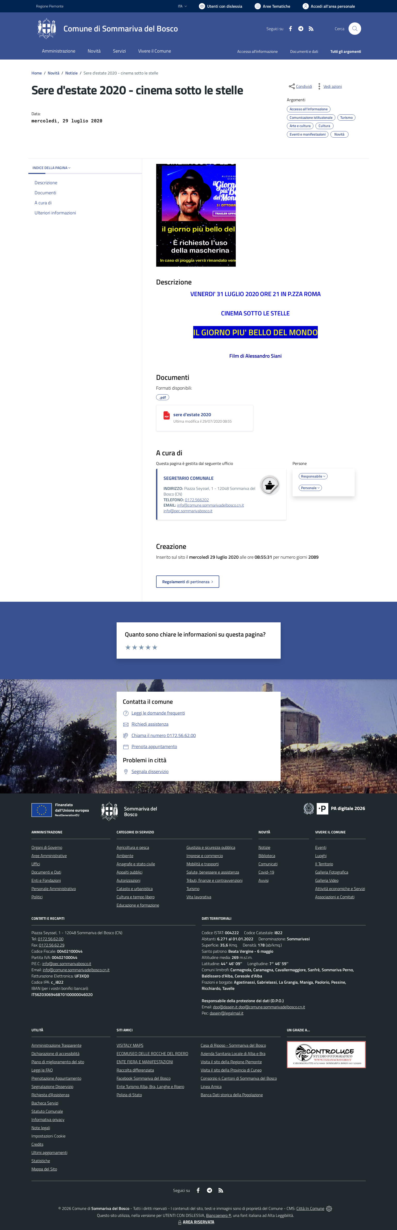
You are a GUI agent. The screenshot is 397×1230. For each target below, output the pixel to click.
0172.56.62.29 (51, 945)
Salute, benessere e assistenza (213, 872)
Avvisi (263, 880)
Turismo (193, 888)
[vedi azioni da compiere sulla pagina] (328, 86)
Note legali (40, 1128)
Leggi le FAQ (42, 1070)
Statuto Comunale (47, 1111)
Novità (53, 73)
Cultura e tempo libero (136, 897)
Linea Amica (211, 1086)
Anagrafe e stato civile (136, 864)
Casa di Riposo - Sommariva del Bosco (233, 1045)
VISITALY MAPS (130, 1045)
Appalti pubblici (129, 872)
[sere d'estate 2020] (167, 415)
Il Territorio (324, 864)
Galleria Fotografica (331, 872)
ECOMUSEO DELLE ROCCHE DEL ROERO (152, 1053)
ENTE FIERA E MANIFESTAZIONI (145, 1062)
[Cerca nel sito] (355, 28)
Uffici (35, 864)
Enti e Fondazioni (46, 880)
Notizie (71, 73)
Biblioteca (266, 855)
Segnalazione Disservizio (52, 1086)
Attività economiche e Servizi (340, 888)
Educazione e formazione (138, 905)
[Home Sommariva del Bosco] (107, 28)
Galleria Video (326, 880)
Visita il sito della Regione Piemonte (231, 1062)
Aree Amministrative (49, 855)
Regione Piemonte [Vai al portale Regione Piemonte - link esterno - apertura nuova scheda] (49, 6)
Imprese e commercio (205, 855)
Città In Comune (310, 1208)
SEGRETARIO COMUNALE (189, 478)
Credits (37, 1144)
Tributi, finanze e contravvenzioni (214, 880)
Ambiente (125, 855)
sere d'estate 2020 (192, 414)
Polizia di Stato (129, 1095)
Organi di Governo (46, 847)
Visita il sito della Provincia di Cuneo (231, 1070)
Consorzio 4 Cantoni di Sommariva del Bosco (239, 1078)
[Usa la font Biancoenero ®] (220, 6)
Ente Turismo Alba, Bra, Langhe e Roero (150, 1086)
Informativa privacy (47, 1119)
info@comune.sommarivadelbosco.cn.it (210, 505)
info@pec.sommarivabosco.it (188, 511)
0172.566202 (197, 500)
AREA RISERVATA (195, 1222)
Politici (37, 897)
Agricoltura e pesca (133, 847)
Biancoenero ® (218, 1215)
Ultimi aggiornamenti (49, 1152)
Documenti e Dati (46, 872)
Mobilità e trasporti (203, 864)
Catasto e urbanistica (135, 888)
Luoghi (321, 855)
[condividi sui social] (300, 86)
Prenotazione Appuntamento (56, 1078)
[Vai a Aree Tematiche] (272, 6)
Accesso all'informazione (257, 51)
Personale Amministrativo (53, 888)
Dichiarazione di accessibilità (55, 1053)
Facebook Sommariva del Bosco (144, 1078)
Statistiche (40, 1161)
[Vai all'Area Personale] (328, 6)
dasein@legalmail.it (227, 1013)
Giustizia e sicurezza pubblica (211, 847)
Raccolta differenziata (135, 1070)
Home (36, 73)
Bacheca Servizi (44, 1103)
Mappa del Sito (44, 1169)
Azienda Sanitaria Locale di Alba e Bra (233, 1053)
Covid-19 (266, 872)
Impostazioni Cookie (48, 1136)
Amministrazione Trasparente (56, 1045)
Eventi (320, 847)
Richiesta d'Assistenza (50, 1095)
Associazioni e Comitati (334, 897)
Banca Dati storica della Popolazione (232, 1095)
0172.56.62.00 (50, 939)
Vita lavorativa (199, 897)
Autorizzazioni (128, 880)
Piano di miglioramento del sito (57, 1062)
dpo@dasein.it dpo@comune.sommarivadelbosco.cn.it (259, 1007)
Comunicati (268, 864)
